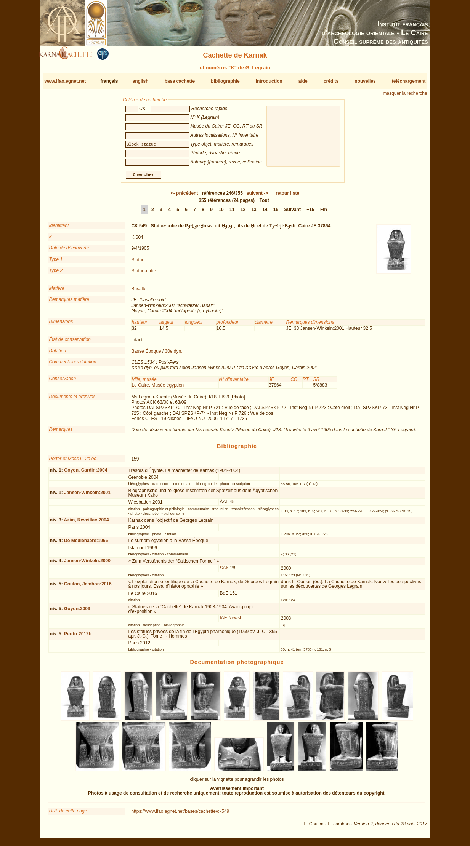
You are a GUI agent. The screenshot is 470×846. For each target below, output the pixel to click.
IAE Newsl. (231, 621)
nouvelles (365, 81)
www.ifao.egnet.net (65, 81)
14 (264, 212)
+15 (310, 212)
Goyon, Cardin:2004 (85, 473)
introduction (269, 81)
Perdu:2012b (77, 637)
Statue (137, 262)
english (141, 81)
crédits (331, 81)
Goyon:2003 (77, 611)
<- (184, 196)
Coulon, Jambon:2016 (88, 586)
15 (275, 212)
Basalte (138, 291)
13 (253, 212)
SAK (224, 571)
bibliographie (225, 81)
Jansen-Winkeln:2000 (87, 563)
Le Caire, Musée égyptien (158, 388)
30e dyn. (174, 354)
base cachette (180, 81)
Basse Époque (146, 354)
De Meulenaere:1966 (86, 543)
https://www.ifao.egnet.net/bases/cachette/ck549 (180, 814)
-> (257, 196)
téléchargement (409, 81)
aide (303, 81)
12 (243, 212)
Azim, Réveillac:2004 (86, 523)
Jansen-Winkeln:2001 (87, 495)
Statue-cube (143, 274)
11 (231, 212)
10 (220, 212)
